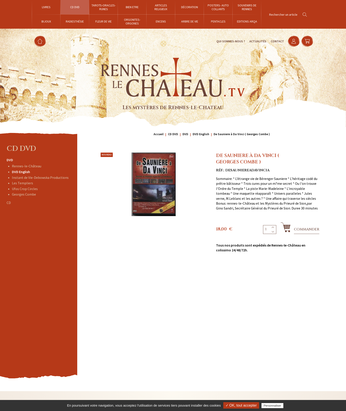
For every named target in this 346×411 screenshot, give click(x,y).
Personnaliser (272, 405)
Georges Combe (24, 194)
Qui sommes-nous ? (229, 41)
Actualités (256, 41)
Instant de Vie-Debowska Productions (40, 177)
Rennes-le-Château (26, 166)
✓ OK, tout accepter (241, 405)
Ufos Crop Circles (25, 189)
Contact (276, 41)
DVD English (21, 172)
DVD (10, 160)
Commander (306, 229)
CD (9, 202)
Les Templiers (22, 183)
